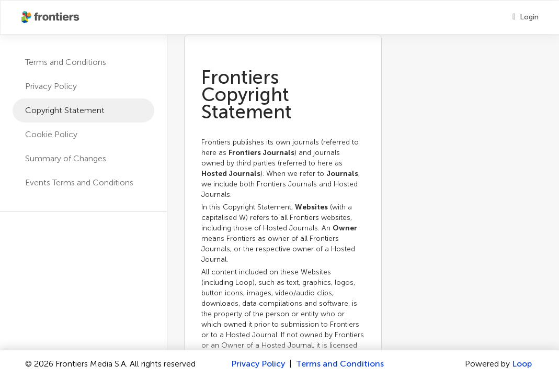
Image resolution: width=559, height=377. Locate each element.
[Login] (525, 17)
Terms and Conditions (65, 62)
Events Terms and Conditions (79, 182)
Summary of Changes (65, 158)
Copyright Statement (65, 110)
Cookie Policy (51, 134)
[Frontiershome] (51, 17)
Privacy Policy (51, 86)
